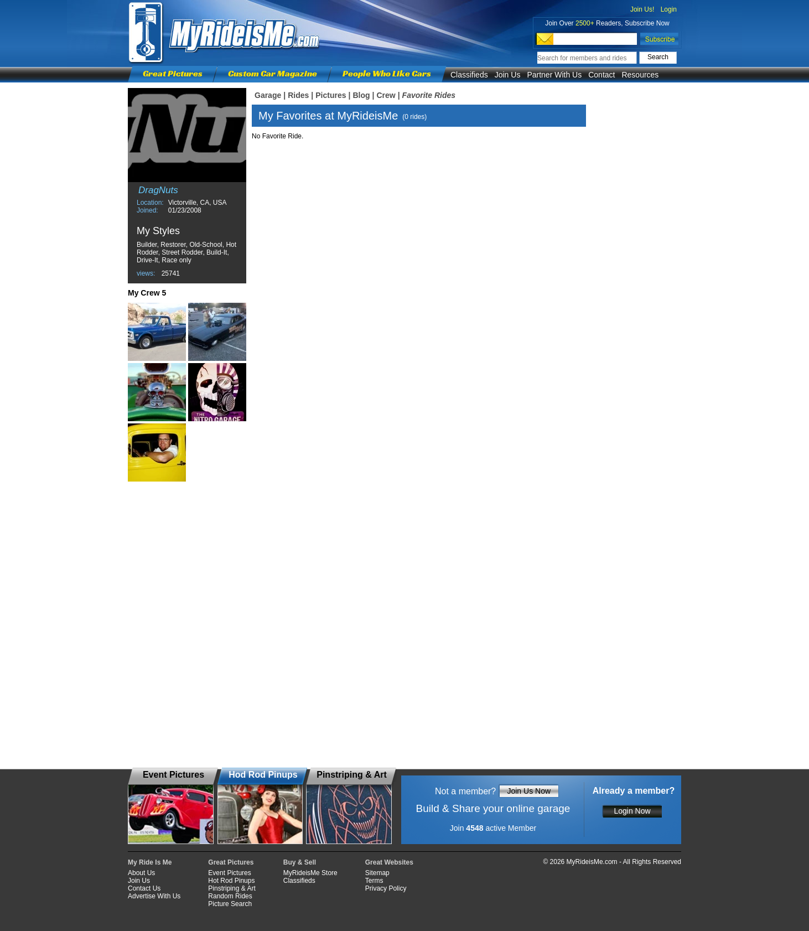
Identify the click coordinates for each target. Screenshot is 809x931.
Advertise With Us (154, 896)
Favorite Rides (428, 95)
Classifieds (469, 74)
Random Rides (230, 896)
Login (669, 9)
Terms (374, 881)
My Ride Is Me (150, 862)
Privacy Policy (386, 888)
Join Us (508, 74)
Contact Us (144, 888)
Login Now (632, 810)
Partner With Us (554, 74)
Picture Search (230, 904)
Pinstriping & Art (231, 888)
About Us (141, 873)
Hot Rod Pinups (231, 881)
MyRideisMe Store (310, 873)
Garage (268, 95)
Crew (385, 95)
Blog (361, 95)
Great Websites (389, 862)
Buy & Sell (299, 862)
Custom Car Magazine (272, 73)
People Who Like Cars (387, 73)
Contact (601, 74)
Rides (298, 95)
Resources (639, 74)
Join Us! (642, 9)
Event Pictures (229, 873)
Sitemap (377, 873)
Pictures (330, 95)
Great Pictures (173, 73)
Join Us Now (529, 791)
